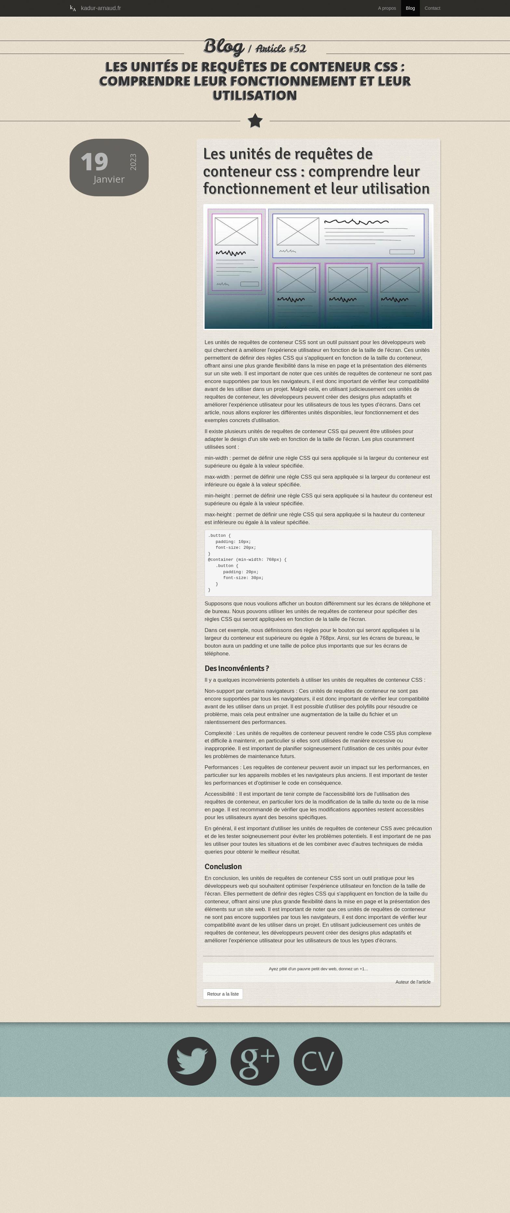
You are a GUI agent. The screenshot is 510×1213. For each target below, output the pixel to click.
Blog (410, 8)
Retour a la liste (223, 1110)
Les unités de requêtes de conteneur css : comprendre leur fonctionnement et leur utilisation (315, 277)
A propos (387, 8)
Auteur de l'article (413, 1098)
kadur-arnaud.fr (101, 8)
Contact (432, 8)
